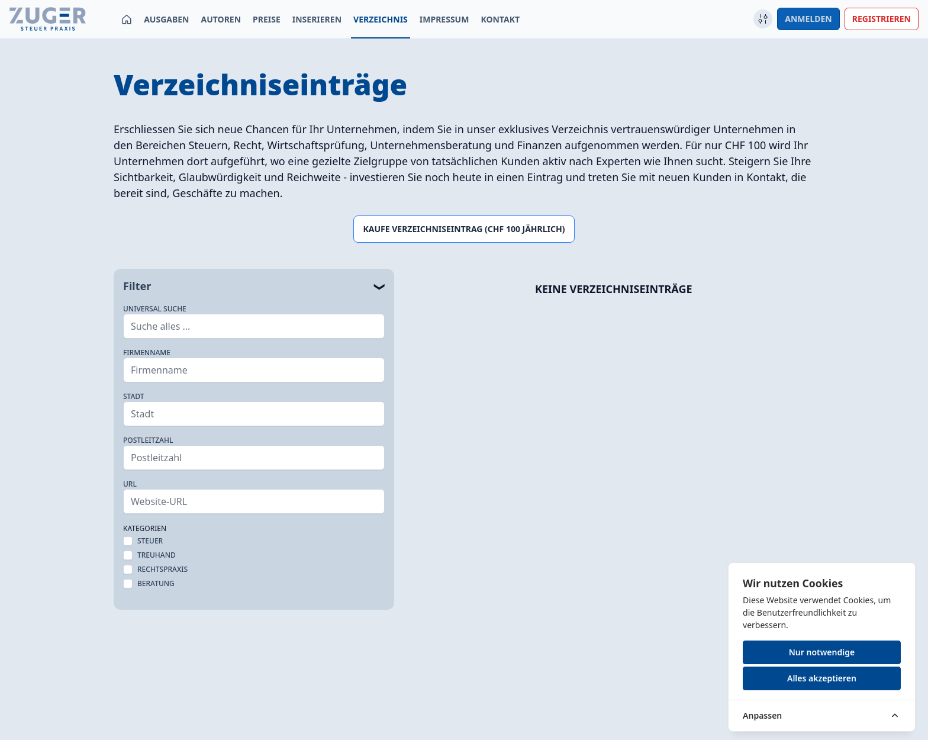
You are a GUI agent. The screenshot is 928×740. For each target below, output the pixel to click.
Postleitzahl (148, 440)
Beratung (156, 583)
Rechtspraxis (162, 569)
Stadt (133, 396)
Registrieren (881, 18)
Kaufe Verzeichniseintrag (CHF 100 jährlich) (464, 228)
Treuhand (156, 555)
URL (130, 484)
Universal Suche (154, 309)
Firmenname (146, 353)
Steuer (150, 541)
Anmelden (808, 18)
